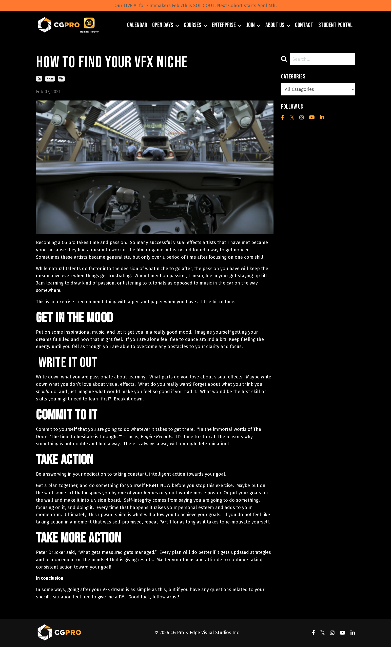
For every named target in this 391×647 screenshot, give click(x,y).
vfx (61, 78)
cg (39, 78)
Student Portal (335, 25)
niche (50, 78)
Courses (195, 25)
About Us (277, 25)
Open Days (165, 25)
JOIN (253, 25)
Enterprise (226, 25)
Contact (304, 25)
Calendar (137, 25)
